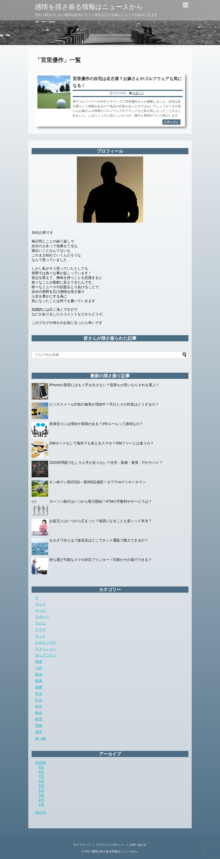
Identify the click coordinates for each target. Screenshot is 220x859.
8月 (41, 772)
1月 (41, 804)
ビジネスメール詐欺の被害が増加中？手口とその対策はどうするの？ (104, 404)
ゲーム (40, 610)
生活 (38, 693)
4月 (41, 790)
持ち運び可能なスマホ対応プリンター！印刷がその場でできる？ (100, 560)
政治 (38, 674)
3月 (41, 795)
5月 (41, 786)
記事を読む (171, 122)
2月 (41, 800)
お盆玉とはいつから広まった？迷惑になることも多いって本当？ (100, 521)
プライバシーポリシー (110, 844)
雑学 (38, 732)
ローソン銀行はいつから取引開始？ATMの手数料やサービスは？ (100, 501)
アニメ (40, 604)
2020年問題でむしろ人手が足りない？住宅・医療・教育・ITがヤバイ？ (106, 462)
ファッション (45, 649)
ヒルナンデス (45, 642)
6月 (41, 781)
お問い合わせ (137, 844)
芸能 (38, 725)
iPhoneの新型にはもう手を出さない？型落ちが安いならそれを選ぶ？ (104, 385)
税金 (38, 713)
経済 (38, 719)
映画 (38, 681)
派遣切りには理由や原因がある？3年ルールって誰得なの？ (96, 424)
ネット (40, 636)
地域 (38, 662)
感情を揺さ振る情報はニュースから (89, 6)
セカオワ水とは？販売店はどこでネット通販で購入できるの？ (98, 540)
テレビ (40, 623)
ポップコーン (45, 655)
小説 (38, 668)
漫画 (38, 687)
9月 (41, 767)
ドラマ (40, 630)
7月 (41, 776)
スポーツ (138, 93)
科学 (38, 706)
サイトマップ (82, 844)
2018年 (41, 763)
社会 (38, 700)
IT (36, 598)
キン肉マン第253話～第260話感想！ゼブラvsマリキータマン (97, 482)
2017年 (41, 812)
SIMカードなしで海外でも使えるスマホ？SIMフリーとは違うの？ (101, 443)
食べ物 (40, 738)
